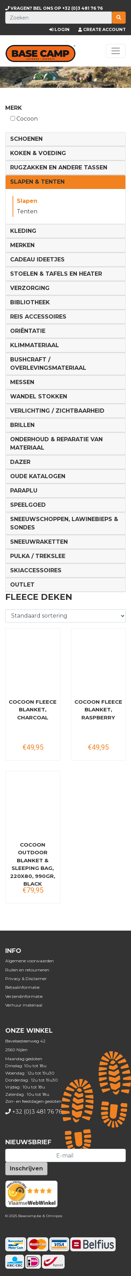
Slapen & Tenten (37, 181)
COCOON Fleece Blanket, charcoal (33, 709)
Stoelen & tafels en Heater (56, 273)
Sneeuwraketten (39, 541)
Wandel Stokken (38, 396)
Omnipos (54, 1216)
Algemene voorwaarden (29, 960)
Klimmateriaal (34, 345)
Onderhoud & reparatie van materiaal (56, 443)
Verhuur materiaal (23, 1005)
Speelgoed (28, 505)
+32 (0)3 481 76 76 (54, 8)
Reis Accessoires (38, 316)
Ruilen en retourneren (27, 969)
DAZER (20, 462)
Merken (22, 245)
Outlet (22, 584)
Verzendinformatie (24, 996)
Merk (13, 108)
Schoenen (26, 139)
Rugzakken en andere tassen (58, 167)
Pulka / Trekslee (37, 556)
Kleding (23, 231)
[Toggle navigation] (115, 51)
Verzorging (30, 288)
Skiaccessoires (35, 570)
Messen (22, 382)
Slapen (27, 201)
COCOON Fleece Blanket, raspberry (98, 709)
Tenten (27, 211)
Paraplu (23, 490)
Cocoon (24, 118)
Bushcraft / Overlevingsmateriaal (48, 363)
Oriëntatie (27, 331)
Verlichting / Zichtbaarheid (57, 410)
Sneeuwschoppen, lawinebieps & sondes (64, 523)
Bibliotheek (30, 302)
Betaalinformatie (22, 987)
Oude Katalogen (37, 476)
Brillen (22, 425)
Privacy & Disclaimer (26, 978)
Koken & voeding (38, 153)
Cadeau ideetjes (37, 259)
